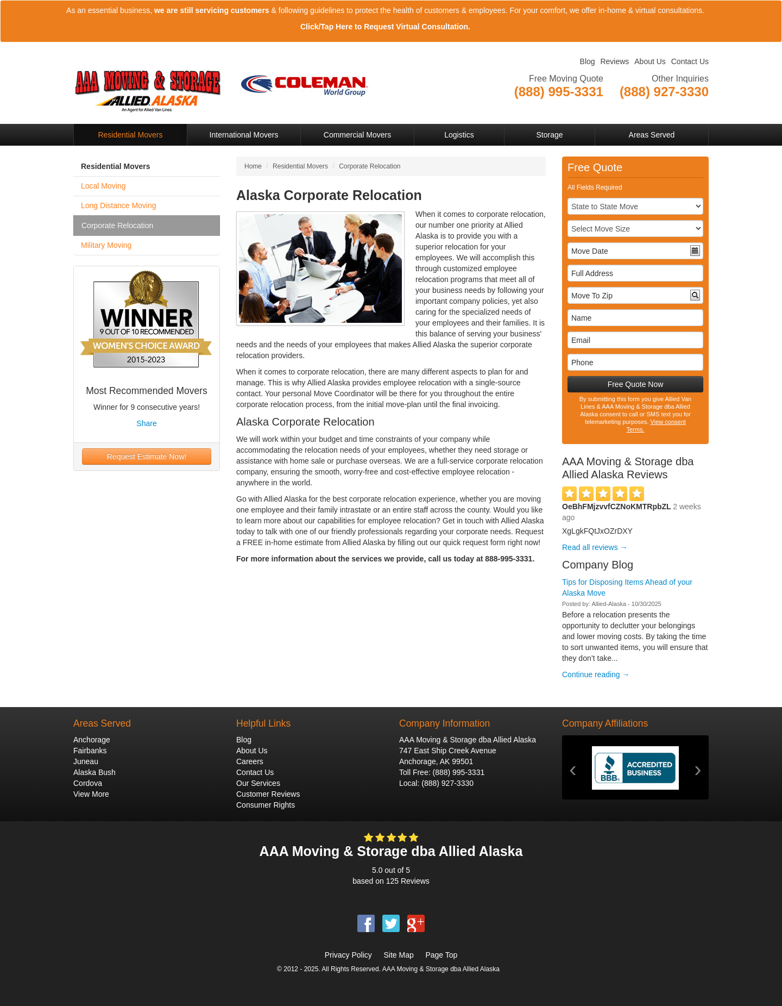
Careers (249, 761)
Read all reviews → (595, 547)
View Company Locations (666, 105)
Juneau (85, 761)
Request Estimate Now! (146, 456)
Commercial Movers (357, 134)
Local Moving (103, 186)
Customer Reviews (268, 794)
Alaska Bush (94, 772)
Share (146, 423)
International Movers (244, 134)
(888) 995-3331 (458, 772)
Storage (549, 134)
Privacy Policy (348, 955)
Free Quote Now (636, 384)
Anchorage (91, 739)
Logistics (459, 134)
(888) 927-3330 (447, 783)
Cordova (87, 783)
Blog (587, 61)
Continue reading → (596, 674)
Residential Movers (130, 134)
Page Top (441, 955)
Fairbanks (89, 750)
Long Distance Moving (118, 205)
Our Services (258, 783)
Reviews (614, 61)
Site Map (398, 955)
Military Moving (106, 245)
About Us (650, 61)
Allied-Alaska (608, 604)
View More (91, 794)
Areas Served (652, 134)
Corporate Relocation (117, 225)
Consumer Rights (265, 805)
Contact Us (690, 61)
